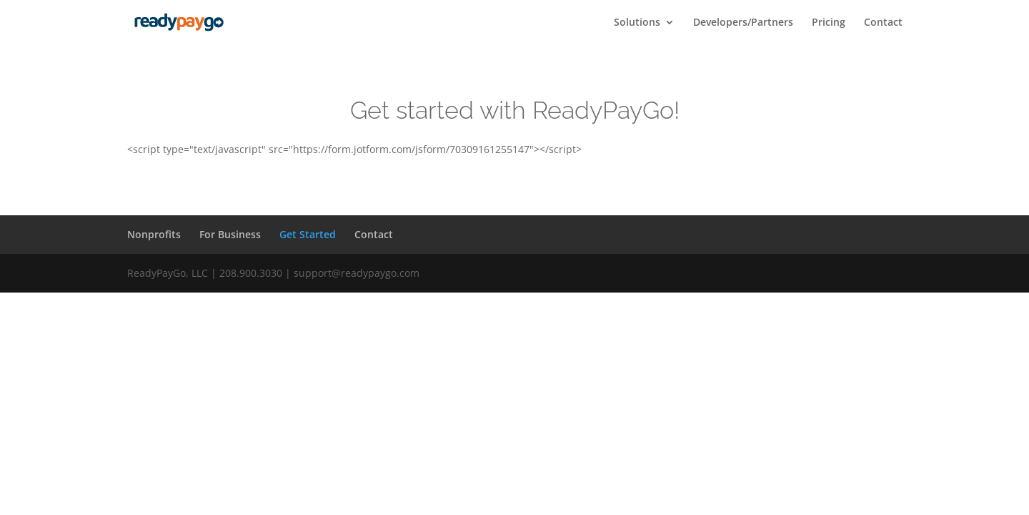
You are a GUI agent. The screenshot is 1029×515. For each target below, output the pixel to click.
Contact (883, 23)
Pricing (828, 23)
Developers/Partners (743, 23)
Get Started (307, 234)
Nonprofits (154, 234)
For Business (230, 234)
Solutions (637, 23)
